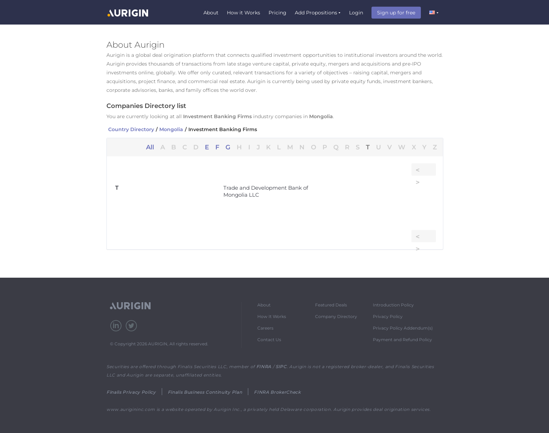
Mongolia (171, 129)
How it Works (243, 12)
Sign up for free (396, 12)
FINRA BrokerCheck (277, 392)
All (150, 147)
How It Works (271, 316)
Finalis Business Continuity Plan (205, 392)
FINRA (263, 366)
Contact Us (269, 339)
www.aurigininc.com (130, 409)
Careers (265, 328)
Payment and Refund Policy (402, 339)
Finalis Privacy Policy (131, 392)
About (210, 12)
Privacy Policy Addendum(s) (403, 328)
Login (356, 12)
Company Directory (336, 316)
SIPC (281, 366)
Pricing (277, 12)
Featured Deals (331, 304)
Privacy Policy (388, 316)
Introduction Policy (393, 304)
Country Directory (131, 129)
